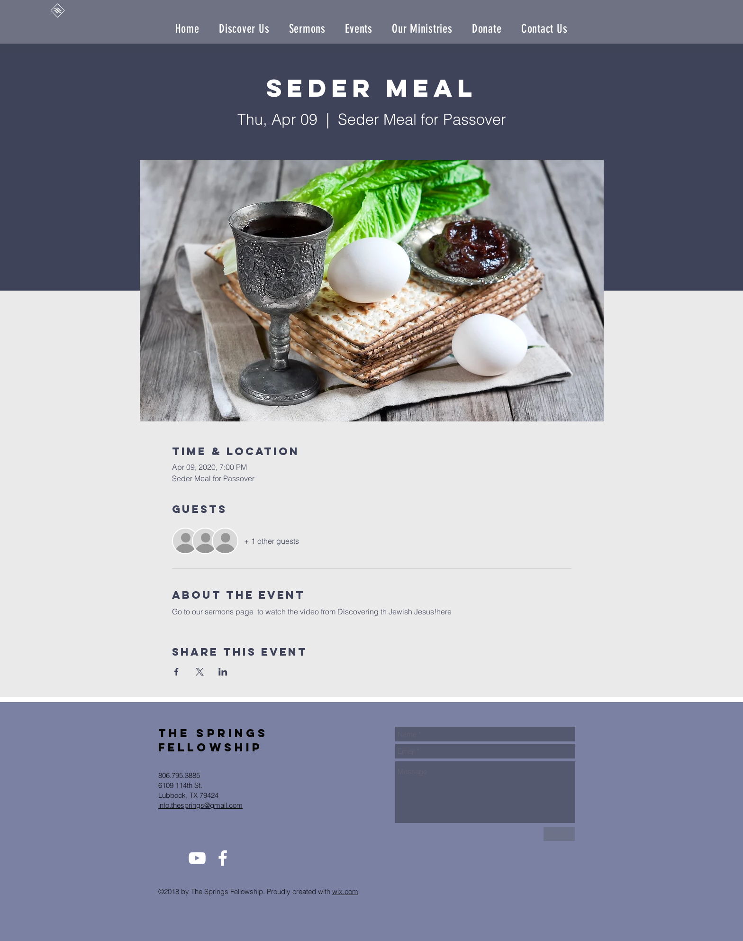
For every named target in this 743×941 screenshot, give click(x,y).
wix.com (345, 891)
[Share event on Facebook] (176, 672)
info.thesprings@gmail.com (200, 805)
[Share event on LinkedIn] (222, 672)
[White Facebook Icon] (222, 858)
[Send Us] (559, 834)
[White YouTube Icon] (197, 858)
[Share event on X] (199, 672)
